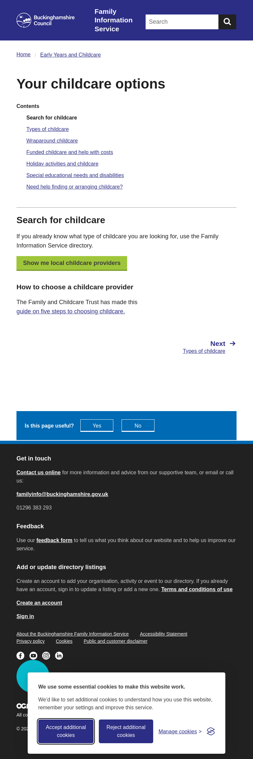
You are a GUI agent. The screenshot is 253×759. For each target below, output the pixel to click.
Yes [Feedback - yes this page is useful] (97, 426)
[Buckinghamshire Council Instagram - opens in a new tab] (48, 655)
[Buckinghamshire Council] (45, 20)
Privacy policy (30, 641)
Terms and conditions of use (197, 589)
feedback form (54, 540)
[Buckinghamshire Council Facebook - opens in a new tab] (22, 655)
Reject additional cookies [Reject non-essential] (125, 731)
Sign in (25, 616)
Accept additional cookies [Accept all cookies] (66, 731)
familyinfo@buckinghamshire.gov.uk (62, 494)
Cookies (64, 641)
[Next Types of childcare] (184, 346)
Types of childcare (47, 129)
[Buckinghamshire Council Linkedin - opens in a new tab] (61, 655)
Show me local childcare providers (72, 263)
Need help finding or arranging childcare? (74, 187)
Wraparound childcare (52, 141)
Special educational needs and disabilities (75, 175)
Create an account (39, 603)
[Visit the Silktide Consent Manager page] (211, 731)
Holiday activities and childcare (62, 164)
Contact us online (38, 472)
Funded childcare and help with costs (69, 152)
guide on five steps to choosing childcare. (70, 311)
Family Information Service (114, 20)
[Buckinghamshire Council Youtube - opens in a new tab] (35, 655)
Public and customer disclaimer (116, 641)
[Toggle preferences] (180, 731)
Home (23, 54)
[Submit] (227, 21)
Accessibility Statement (163, 634)
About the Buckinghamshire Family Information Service (72, 634)
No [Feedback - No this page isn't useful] (138, 426)
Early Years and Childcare (70, 55)
